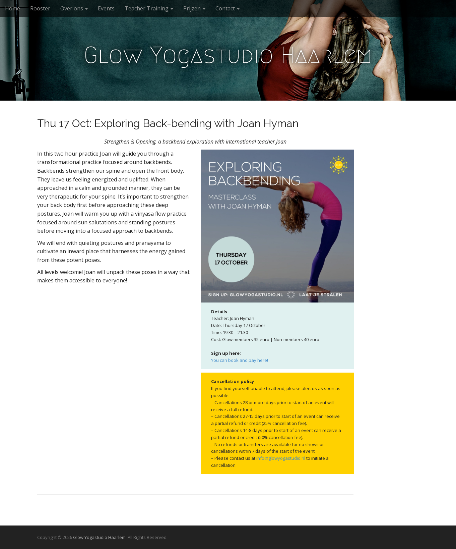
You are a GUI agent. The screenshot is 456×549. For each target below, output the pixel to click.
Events (106, 8)
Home (12, 8)
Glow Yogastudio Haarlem (228, 55)
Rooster (40, 8)
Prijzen (194, 8)
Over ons (74, 8)
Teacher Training (149, 8)
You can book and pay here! (239, 360)
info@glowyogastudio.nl (280, 458)
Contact (227, 8)
